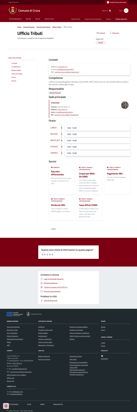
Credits (42, 404)
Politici (9, 342)
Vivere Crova (49, 19)
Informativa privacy (76, 356)
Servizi (37, 19)
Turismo (108, 19)
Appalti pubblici (43, 333)
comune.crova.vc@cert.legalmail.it (67, 72)
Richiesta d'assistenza (77, 374)
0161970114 (62, 66)
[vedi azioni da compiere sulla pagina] (114, 32)
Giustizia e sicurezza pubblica (79, 327)
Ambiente (55, 167)
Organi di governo (12, 336)
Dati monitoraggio (12, 404)
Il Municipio (55, 102)
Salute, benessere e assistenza (79, 333)
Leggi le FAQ (74, 367)
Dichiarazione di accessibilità (78, 362)
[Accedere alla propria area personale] (116, 2)
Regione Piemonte (14, 2)
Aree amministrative (13, 327)
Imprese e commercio (76, 330)
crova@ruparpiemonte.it (65, 69)
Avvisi (103, 330)
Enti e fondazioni (12, 333)
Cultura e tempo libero (45, 342)
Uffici (8, 345)
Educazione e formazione (46, 345)
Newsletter (104, 359)
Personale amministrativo (15, 339)
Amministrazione (15, 19)
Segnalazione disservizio (77, 370)
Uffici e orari (10, 378)
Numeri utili (10, 381)
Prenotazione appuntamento (79, 372)
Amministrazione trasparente (79, 365)
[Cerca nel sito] (125, 10)
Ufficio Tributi (56, 27)
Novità (28, 19)
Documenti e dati (12, 330)
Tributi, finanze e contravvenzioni (86, 168)
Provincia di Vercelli (44, 359)
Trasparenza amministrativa (92, 19)
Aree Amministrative (43, 27)
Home (19, 27)
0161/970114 (62, 109)
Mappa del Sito (58, 404)
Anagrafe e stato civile (45, 330)
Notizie (103, 327)
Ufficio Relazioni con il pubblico (16, 375)
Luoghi (103, 343)
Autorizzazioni (42, 336)
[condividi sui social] (101, 32)
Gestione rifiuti (75, 19)
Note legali (73, 359)
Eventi (103, 346)
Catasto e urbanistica (45, 339)
